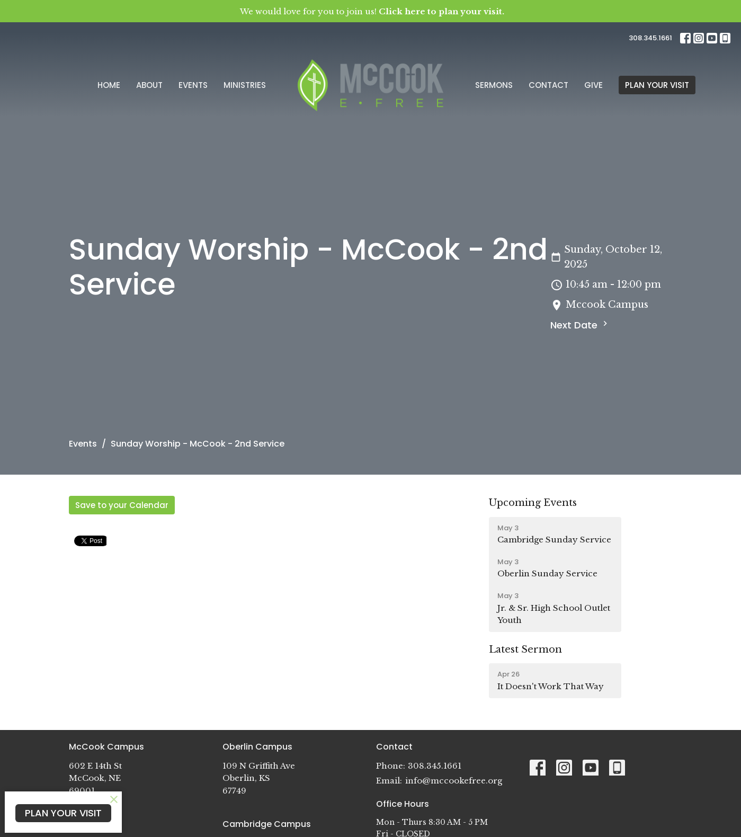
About (149, 85)
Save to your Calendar (121, 505)
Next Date (580, 325)
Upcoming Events (533, 503)
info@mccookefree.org (453, 781)
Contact (548, 85)
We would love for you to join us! (372, 11)
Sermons (494, 85)
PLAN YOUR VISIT (657, 85)
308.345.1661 (650, 38)
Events (193, 85)
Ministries (245, 85)
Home (108, 85)
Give (593, 85)
